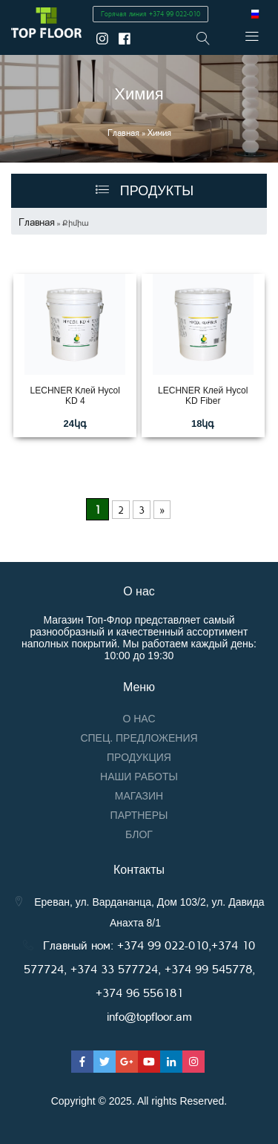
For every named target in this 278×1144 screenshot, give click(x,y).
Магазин (139, 796)
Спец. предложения (138, 738)
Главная (123, 132)
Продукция (139, 757)
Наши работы (139, 776)
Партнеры (139, 815)
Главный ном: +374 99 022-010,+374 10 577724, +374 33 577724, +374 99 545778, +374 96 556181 (140, 968)
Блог (139, 834)
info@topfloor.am (149, 1016)
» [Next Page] (162, 509)
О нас (138, 719)
